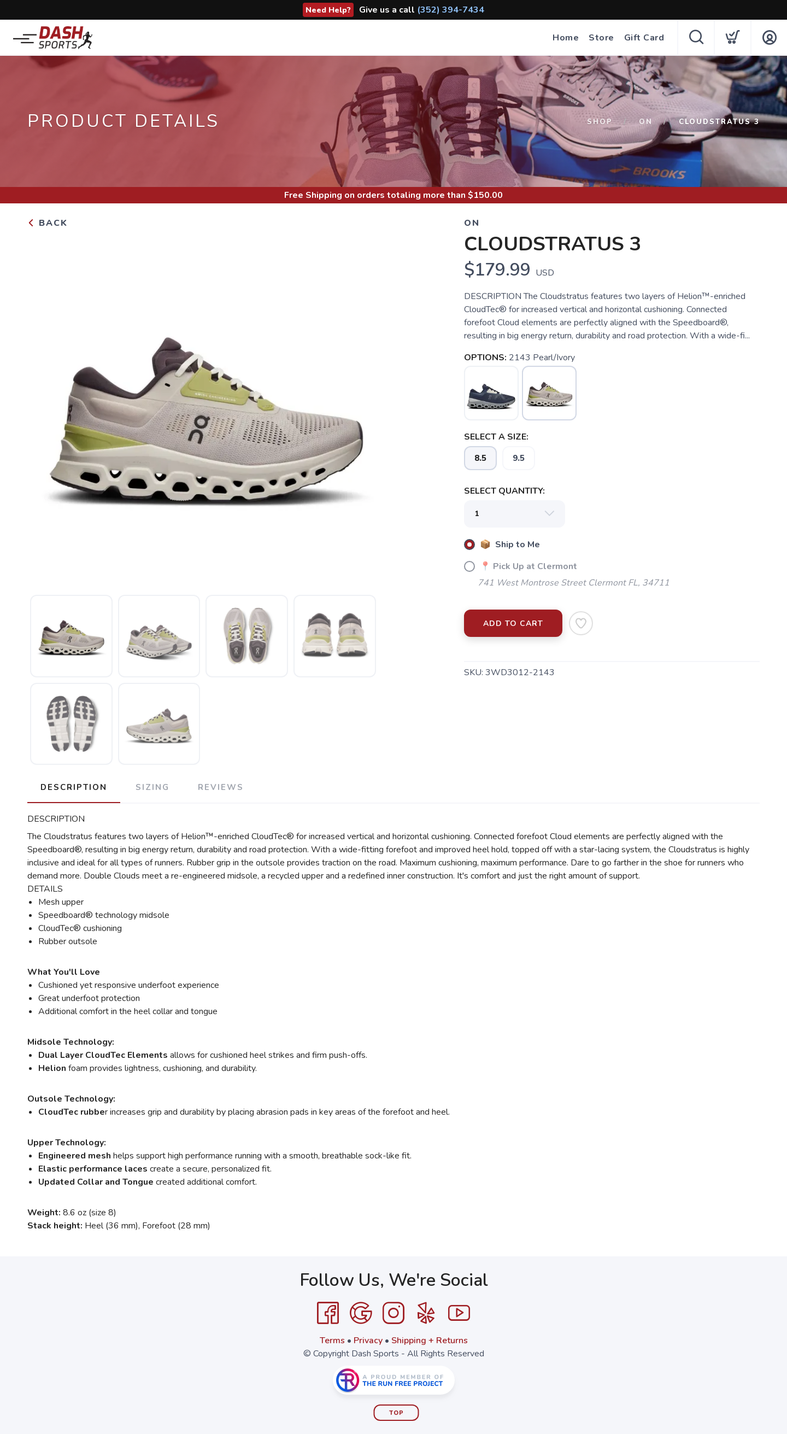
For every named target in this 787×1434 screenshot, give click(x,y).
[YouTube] (459, 1313)
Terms (332, 1341)
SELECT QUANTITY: (504, 491)
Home (566, 38)
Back (47, 223)
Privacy (368, 1341)
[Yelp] (426, 1313)
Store (601, 38)
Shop (600, 122)
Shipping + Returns (429, 1341)
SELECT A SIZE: (496, 437)
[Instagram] (393, 1313)
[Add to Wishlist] (581, 623)
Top (396, 1413)
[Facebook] (328, 1313)
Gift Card (644, 38)
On (646, 122)
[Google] (360, 1313)
